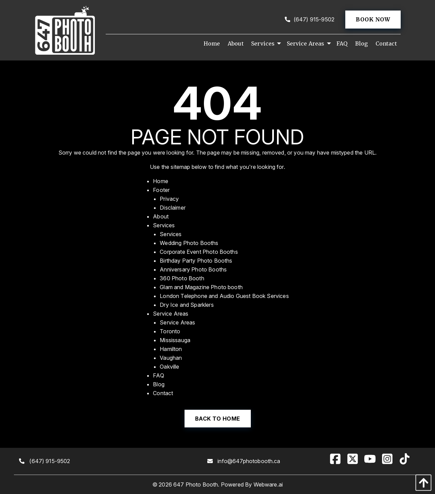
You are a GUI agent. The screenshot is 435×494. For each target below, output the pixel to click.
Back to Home (217, 418)
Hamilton (171, 349)
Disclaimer (173, 207)
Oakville (169, 366)
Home (160, 181)
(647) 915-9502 (309, 19)
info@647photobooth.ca (249, 461)
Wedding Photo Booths (189, 243)
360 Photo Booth (182, 278)
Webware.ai (268, 484)
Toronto (170, 331)
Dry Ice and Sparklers (186, 304)
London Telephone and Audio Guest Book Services (224, 296)
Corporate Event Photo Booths (199, 251)
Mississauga (175, 340)
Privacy (169, 198)
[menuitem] (212, 43)
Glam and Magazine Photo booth (201, 287)
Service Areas (170, 313)
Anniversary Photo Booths (193, 269)
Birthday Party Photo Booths (196, 260)
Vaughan (171, 357)
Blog (158, 384)
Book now (373, 19)
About (161, 216)
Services (164, 225)
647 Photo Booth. (196, 484)
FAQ (158, 375)
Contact (163, 393)
